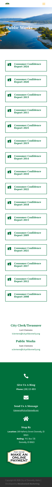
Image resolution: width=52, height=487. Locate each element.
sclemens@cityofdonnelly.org (26, 349)
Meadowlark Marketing (29, 483)
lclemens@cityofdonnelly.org (26, 333)
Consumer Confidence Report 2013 (27, 218)
